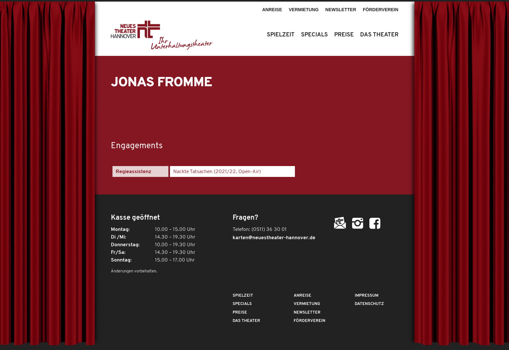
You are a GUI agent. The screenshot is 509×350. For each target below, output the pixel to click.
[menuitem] (272, 7)
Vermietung (304, 9)
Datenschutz (369, 304)
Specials (242, 304)
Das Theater (246, 321)
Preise (240, 312)
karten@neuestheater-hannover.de (274, 237)
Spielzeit (243, 295)
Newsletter (340, 9)
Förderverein (380, 9)
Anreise (272, 9)
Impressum (366, 295)
